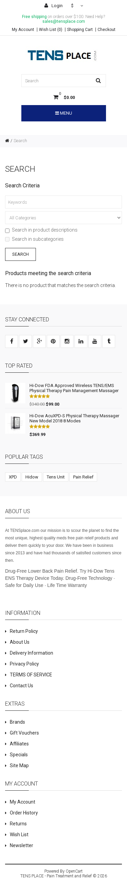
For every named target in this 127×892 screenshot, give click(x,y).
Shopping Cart (80, 30)
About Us (19, 642)
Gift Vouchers (24, 733)
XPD (13, 476)
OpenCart (74, 871)
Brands (17, 722)
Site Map (19, 765)
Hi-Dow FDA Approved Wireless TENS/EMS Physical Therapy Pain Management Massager (74, 388)
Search (20, 140)
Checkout (106, 30)
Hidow (31, 476)
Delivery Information (31, 653)
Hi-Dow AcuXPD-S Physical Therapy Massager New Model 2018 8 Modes (74, 418)
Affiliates (19, 743)
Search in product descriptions (41, 230)
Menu (63, 113)
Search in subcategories (34, 239)
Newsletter (21, 845)
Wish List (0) (50, 30)
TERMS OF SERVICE (31, 674)
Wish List (19, 834)
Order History (24, 812)
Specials (19, 754)
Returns (18, 823)
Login (53, 5)
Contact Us (21, 685)
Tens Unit (56, 476)
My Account (23, 30)
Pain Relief (83, 476)
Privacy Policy (24, 664)
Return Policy (24, 631)
